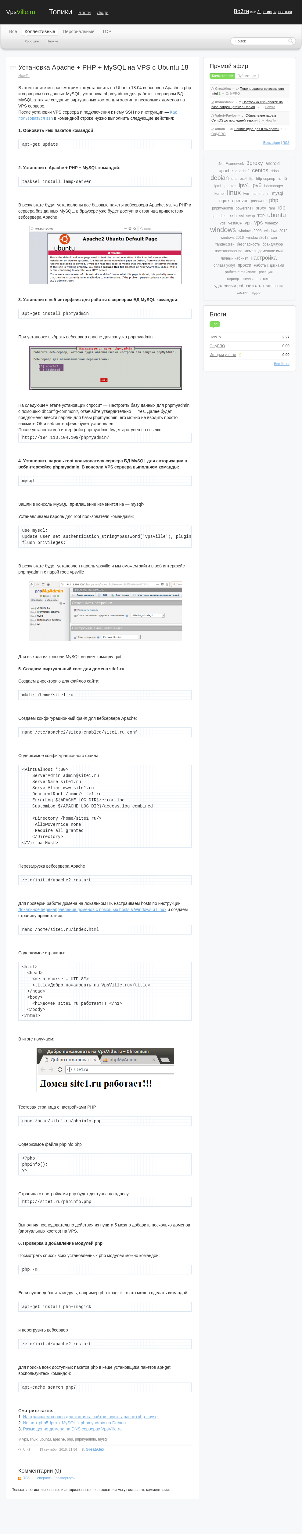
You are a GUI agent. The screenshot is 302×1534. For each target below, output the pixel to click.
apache (59, 1439)
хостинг (243, 292)
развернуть (65, 1478)
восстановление (229, 251)
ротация (266, 272)
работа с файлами (240, 272)
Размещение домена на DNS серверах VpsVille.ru (72, 1429)
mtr (254, 193)
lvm (246, 193)
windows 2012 (275, 231)
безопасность (248, 244)
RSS (26, 1478)
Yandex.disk (224, 244)
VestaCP (235, 223)
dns (234, 179)
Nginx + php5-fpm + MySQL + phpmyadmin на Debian (74, 1422)
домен (250, 251)
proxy (261, 208)
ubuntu (45, 1439)
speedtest (220, 216)
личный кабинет (234, 258)
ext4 (243, 179)
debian (219, 177)
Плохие (52, 41)
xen (274, 237)
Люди (103, 12)
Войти (241, 11)
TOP (107, 31)
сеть (266, 279)
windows (223, 230)
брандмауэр (272, 244)
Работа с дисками (269, 265)
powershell (244, 208)
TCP (261, 216)
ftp (251, 179)
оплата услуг (224, 265)
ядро (256, 292)
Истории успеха (223, 355)
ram (272, 208)
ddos (275, 171)
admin (220, 129)
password (259, 201)
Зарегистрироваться (274, 12)
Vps (20, 12)
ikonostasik (224, 102)
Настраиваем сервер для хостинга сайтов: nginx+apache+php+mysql (91, 1416)
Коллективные (40, 31)
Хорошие (32, 41)
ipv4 (244, 185)
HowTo (24, 76)
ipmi (217, 186)
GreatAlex (95, 1449)
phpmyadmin (85, 1439)
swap (250, 216)
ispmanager (273, 186)
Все (13, 31)
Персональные (79, 31)
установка (274, 286)
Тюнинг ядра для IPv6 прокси (256, 129)
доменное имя (270, 251)
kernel (219, 193)
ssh (233, 215)
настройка (264, 258)
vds (222, 223)
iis (279, 179)
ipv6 (256, 185)
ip (285, 178)
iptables (230, 186)
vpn (248, 222)
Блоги (84, 12)
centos (260, 170)
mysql (102, 1439)
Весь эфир (271, 142)
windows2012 (257, 237)
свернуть (44, 1478)
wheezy (271, 223)
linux (34, 1439)
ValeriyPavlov (226, 115)
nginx (224, 200)
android (272, 163)
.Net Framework (231, 164)
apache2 (242, 171)
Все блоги (281, 364)
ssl (241, 216)
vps (25, 1439)
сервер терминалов (244, 279)
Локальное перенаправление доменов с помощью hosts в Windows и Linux (92, 909)
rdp (282, 208)
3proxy (254, 163)
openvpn (240, 200)
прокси (244, 265)
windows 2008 (250, 231)
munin (264, 193)
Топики (60, 12)
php (70, 1439)
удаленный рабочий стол (239, 285)
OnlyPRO (233, 93)
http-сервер (265, 179)
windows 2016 (232, 237)
